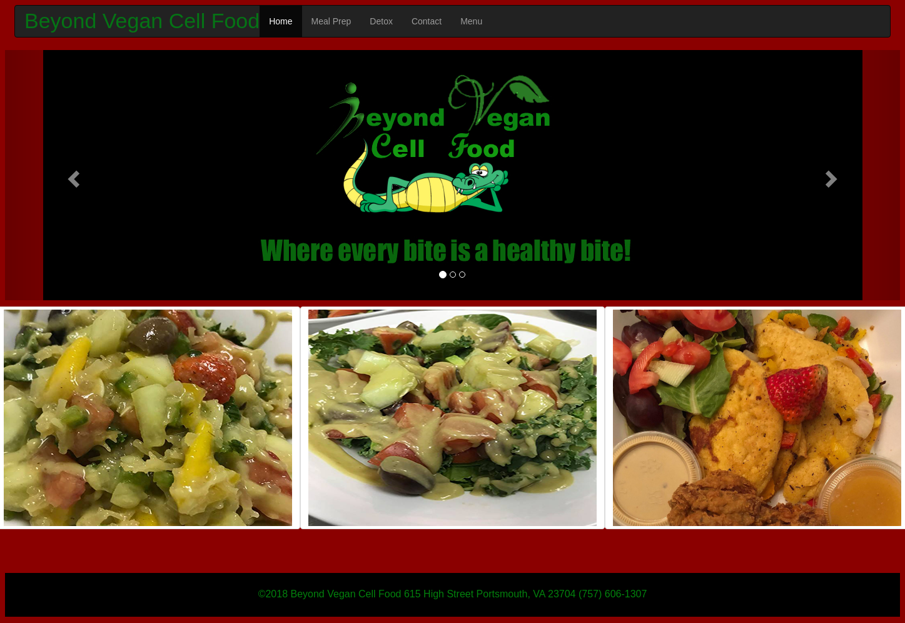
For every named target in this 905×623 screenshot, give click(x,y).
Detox (381, 21)
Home (280, 21)
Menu (471, 21)
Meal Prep (331, 21)
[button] (72, 175)
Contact (427, 21)
